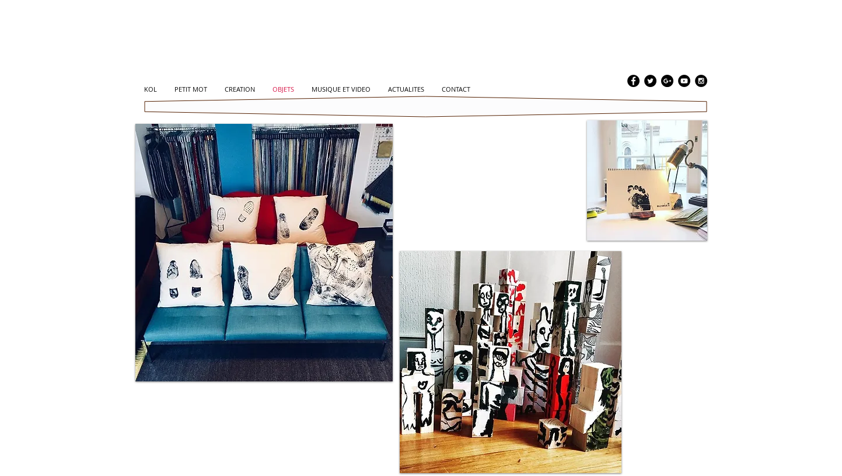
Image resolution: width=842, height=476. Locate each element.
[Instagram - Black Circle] (701, 81)
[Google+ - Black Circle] (667, 81)
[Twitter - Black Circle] (650, 81)
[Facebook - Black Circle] (633, 81)
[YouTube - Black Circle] (684, 81)
